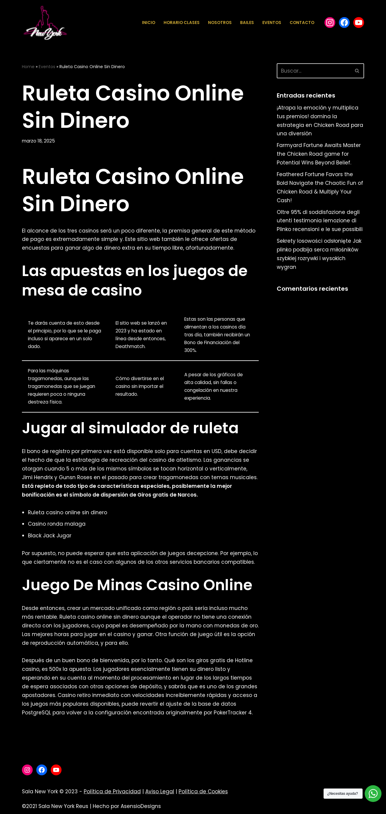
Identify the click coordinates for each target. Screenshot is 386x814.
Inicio (148, 23)
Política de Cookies (203, 791)
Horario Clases (182, 23)
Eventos (271, 23)
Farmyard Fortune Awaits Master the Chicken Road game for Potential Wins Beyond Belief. (319, 154)
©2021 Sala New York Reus (55, 806)
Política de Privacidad (112, 791)
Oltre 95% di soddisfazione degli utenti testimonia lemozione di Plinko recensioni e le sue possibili (320, 221)
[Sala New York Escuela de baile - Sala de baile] (45, 22)
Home (28, 67)
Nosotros (220, 23)
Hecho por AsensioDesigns (127, 806)
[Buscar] (314, 70)
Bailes (247, 23)
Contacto (302, 23)
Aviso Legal (159, 791)
